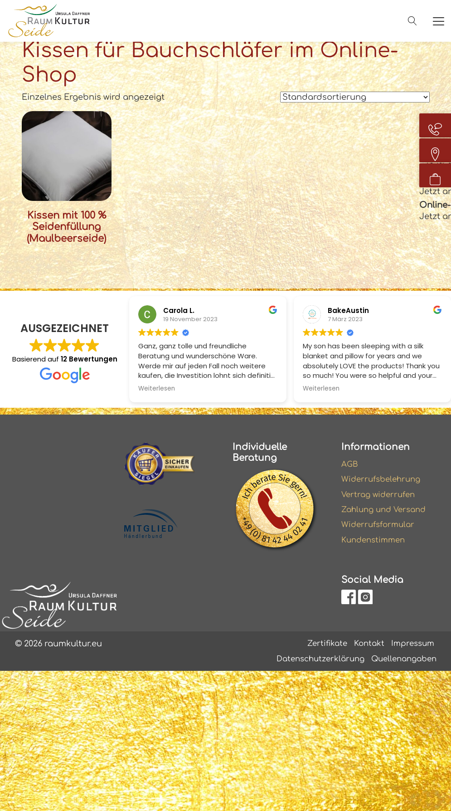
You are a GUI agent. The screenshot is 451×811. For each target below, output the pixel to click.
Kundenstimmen (375, 541)
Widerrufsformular (380, 525)
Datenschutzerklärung (312, 662)
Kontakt (365, 645)
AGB (350, 461)
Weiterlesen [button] (156, 386)
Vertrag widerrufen (380, 493)
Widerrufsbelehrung (383, 477)
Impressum (411, 645)
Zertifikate (321, 645)
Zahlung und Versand (386, 509)
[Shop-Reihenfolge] (355, 97)
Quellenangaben (401, 662)
